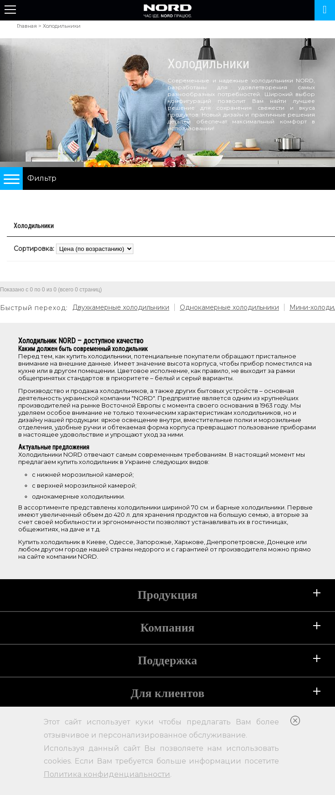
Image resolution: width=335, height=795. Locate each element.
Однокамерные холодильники (229, 307)
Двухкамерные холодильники (120, 307)
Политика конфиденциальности (107, 774)
